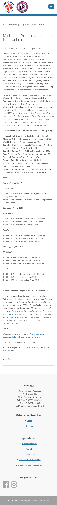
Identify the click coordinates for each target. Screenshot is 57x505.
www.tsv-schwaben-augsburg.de (29, 465)
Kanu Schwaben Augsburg (13, 24)
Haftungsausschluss (28, 500)
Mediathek (29, 449)
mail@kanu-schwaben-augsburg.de (30, 406)
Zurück (8, 359)
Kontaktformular (30, 454)
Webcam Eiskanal (29, 443)
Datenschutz (45, 500)
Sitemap (29, 426)
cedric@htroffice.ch (11, 323)
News (28, 24)
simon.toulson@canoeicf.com (15, 314)
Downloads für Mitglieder (30, 459)
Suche (29, 420)
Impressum (12, 500)
